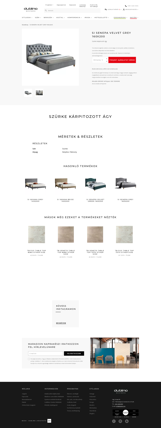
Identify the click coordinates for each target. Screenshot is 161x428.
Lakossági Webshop (82, 5)
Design (92, 402)
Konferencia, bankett (73, 408)
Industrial (92, 396)
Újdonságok (120, 17)
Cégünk (24, 394)
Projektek (49, 5)
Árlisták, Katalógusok (51, 405)
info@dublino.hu (120, 406)
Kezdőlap (25, 25)
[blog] (127, 421)
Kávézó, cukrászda (73, 396)
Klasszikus (93, 399)
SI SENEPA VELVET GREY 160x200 (41, 25)
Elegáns (92, 413)
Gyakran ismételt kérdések (52, 399)
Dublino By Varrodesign (94, 5)
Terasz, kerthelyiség (73, 411)
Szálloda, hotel (71, 402)
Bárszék (49, 17)
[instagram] (120, 421)
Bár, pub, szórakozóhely (74, 399)
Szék (38, 17)
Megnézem (61, 323)
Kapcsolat (72, 5)
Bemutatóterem (27, 399)
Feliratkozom (74, 353)
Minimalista (93, 408)
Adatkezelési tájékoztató (52, 394)
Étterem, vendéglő (72, 394)
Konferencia (75, 17)
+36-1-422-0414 (119, 404)
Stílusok (27, 17)
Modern (92, 405)
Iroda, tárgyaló (71, 405)
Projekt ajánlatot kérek (122, 60)
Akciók (134, 17)
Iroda (88, 17)
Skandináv (93, 411)
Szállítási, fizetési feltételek (53, 402)
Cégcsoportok (61, 5)
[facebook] (114, 421)
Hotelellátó (101, 17)
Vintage (92, 394)
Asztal (60, 17)
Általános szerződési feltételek (54, 396)
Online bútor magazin (28, 405)
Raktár (24, 402)
